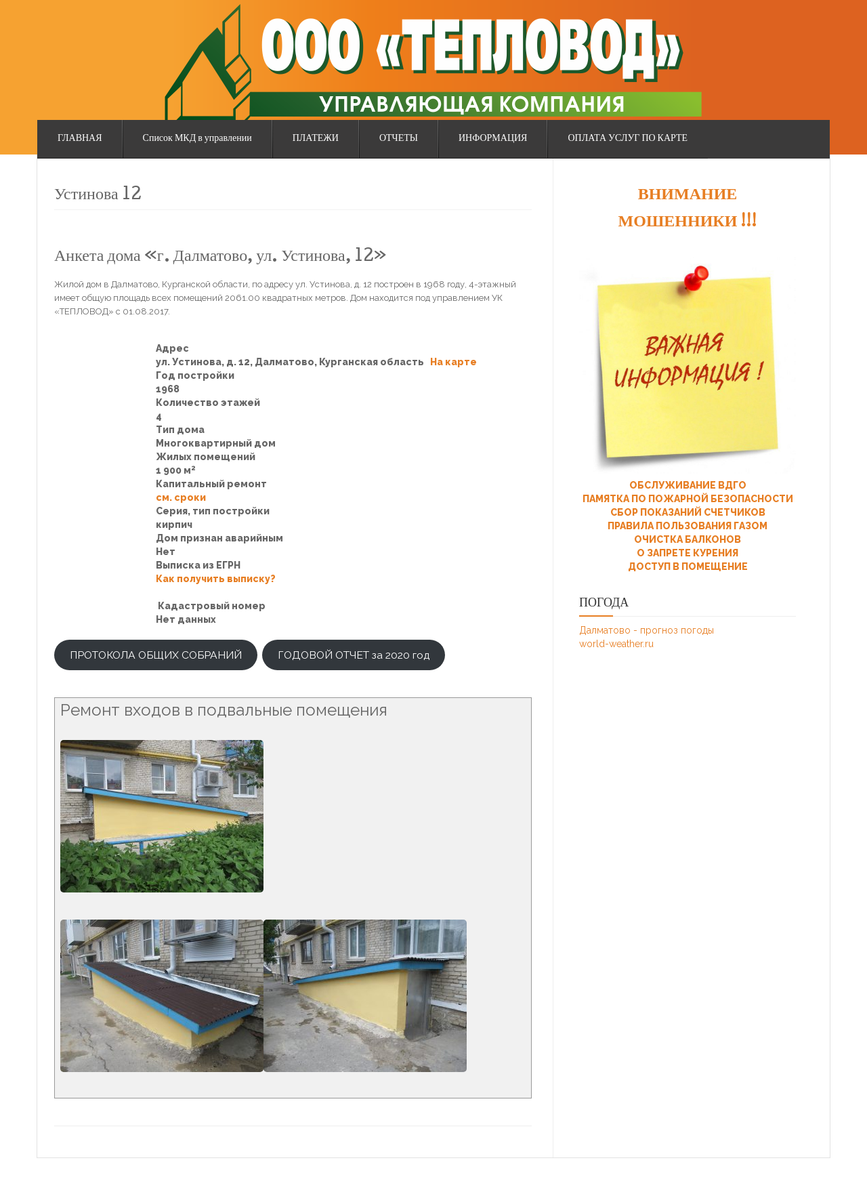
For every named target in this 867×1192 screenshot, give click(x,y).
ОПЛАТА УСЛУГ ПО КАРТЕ (628, 138)
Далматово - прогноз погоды (646, 630)
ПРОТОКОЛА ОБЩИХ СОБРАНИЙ (156, 655)
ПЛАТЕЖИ (316, 138)
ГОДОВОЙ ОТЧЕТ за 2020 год (353, 655)
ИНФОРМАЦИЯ (493, 138)
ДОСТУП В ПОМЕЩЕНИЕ (688, 566)
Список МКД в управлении (197, 138)
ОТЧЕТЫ (398, 138)
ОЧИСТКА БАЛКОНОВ (687, 539)
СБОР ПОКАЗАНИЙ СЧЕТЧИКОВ (687, 512)
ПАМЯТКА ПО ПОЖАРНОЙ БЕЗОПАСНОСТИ (688, 498)
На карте (453, 361)
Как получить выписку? (216, 578)
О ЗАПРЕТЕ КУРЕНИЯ (687, 553)
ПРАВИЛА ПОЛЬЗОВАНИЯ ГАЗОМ (687, 525)
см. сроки (181, 497)
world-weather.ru (616, 643)
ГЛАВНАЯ (80, 138)
